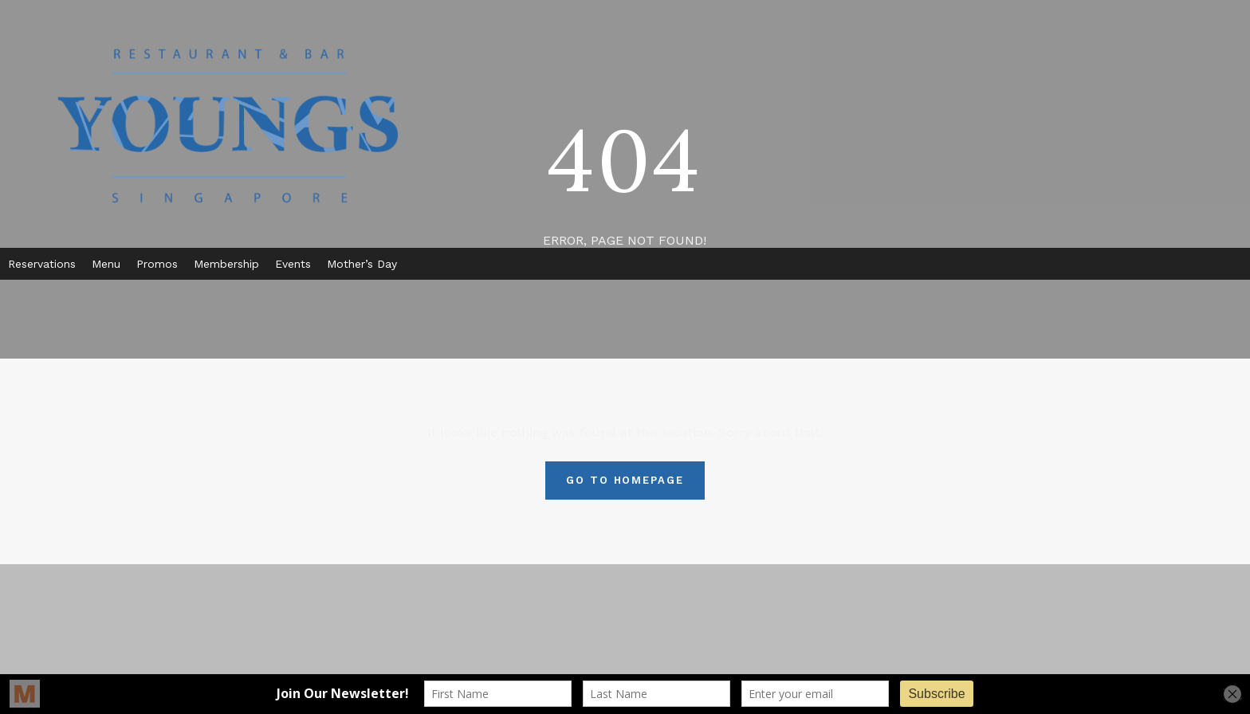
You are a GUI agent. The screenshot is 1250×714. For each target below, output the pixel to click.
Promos (157, 263)
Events (293, 263)
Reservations (42, 263)
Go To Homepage (625, 480)
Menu (106, 263)
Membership (226, 263)
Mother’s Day (362, 263)
